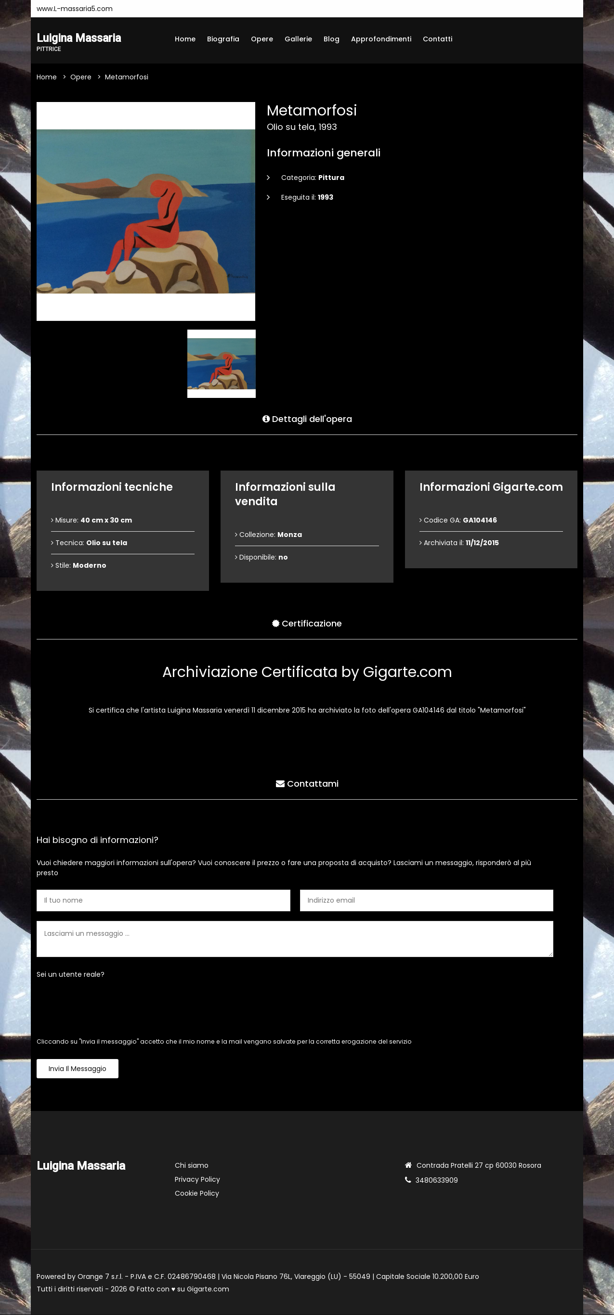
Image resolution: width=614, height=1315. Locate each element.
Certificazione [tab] (307, 623)
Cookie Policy (197, 1194)
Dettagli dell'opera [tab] (307, 419)
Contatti (437, 39)
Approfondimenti (381, 39)
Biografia (223, 39)
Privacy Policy (197, 1180)
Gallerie (298, 39)
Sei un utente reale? (71, 975)
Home (185, 39)
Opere (262, 39)
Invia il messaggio (77, 1069)
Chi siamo (192, 1166)
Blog (332, 39)
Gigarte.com (208, 1289)
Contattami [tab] (307, 784)
